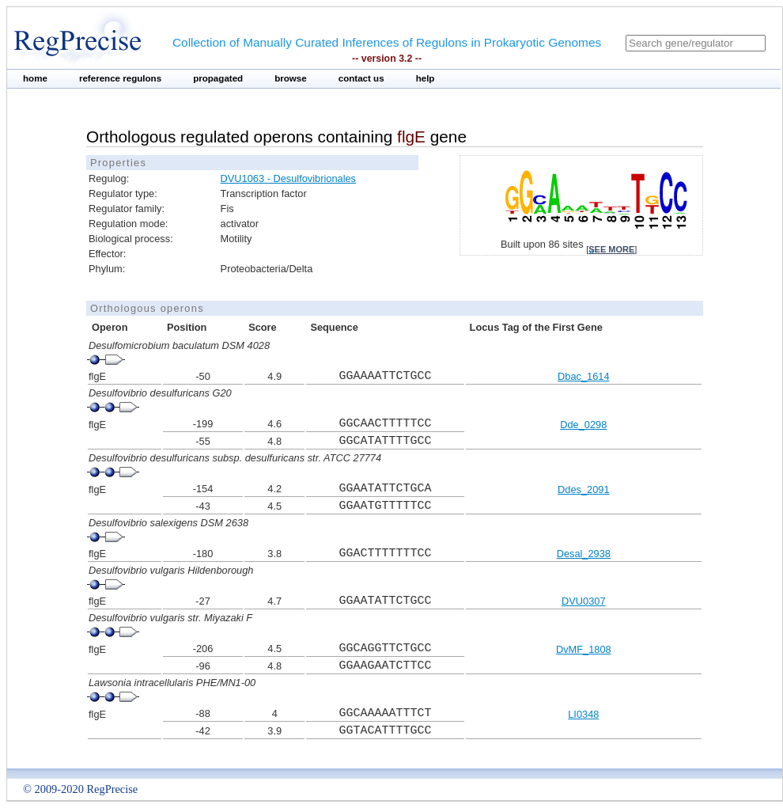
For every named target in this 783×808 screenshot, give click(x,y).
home (35, 78)
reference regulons (120, 78)
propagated (218, 78)
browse (290, 78)
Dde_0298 (583, 425)
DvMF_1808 (583, 649)
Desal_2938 (584, 554)
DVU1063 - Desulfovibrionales (288, 178)
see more (611, 249)
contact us (361, 78)
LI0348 (583, 714)
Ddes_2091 (583, 489)
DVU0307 (584, 601)
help (425, 78)
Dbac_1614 (583, 376)
